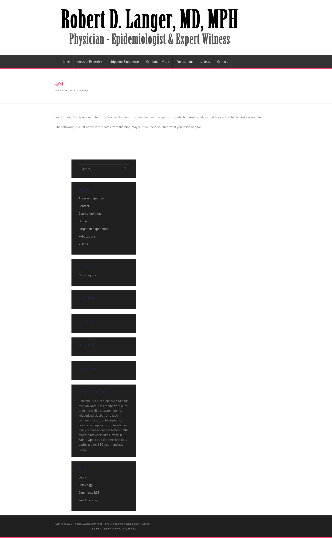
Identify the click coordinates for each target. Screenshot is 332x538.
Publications (184, 62)
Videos (205, 62)
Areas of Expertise (89, 62)
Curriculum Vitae (157, 62)
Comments (89, 492)
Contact (222, 62)
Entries (86, 485)
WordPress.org (88, 500)
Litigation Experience (124, 62)
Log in (83, 477)
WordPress (130, 528)
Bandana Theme (101, 528)
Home (66, 62)
